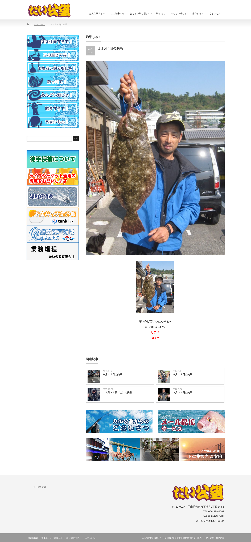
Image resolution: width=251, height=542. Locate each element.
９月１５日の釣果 (112, 374)
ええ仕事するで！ (98, 13)
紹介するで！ (199, 13)
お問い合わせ (91, 538)
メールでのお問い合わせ (210, 521)
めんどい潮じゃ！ (180, 13)
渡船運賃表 (33, 538)
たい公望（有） (40, 487)
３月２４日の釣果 (182, 392)
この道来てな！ (118, 13)
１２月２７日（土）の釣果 (117, 392)
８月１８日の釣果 (182, 374)
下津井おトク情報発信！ (52, 538)
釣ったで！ (161, 13)
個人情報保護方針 (73, 538)
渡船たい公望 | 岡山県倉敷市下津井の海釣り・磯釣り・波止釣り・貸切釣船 (189, 538)
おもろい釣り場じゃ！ (141, 13)
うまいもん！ (216, 13)
